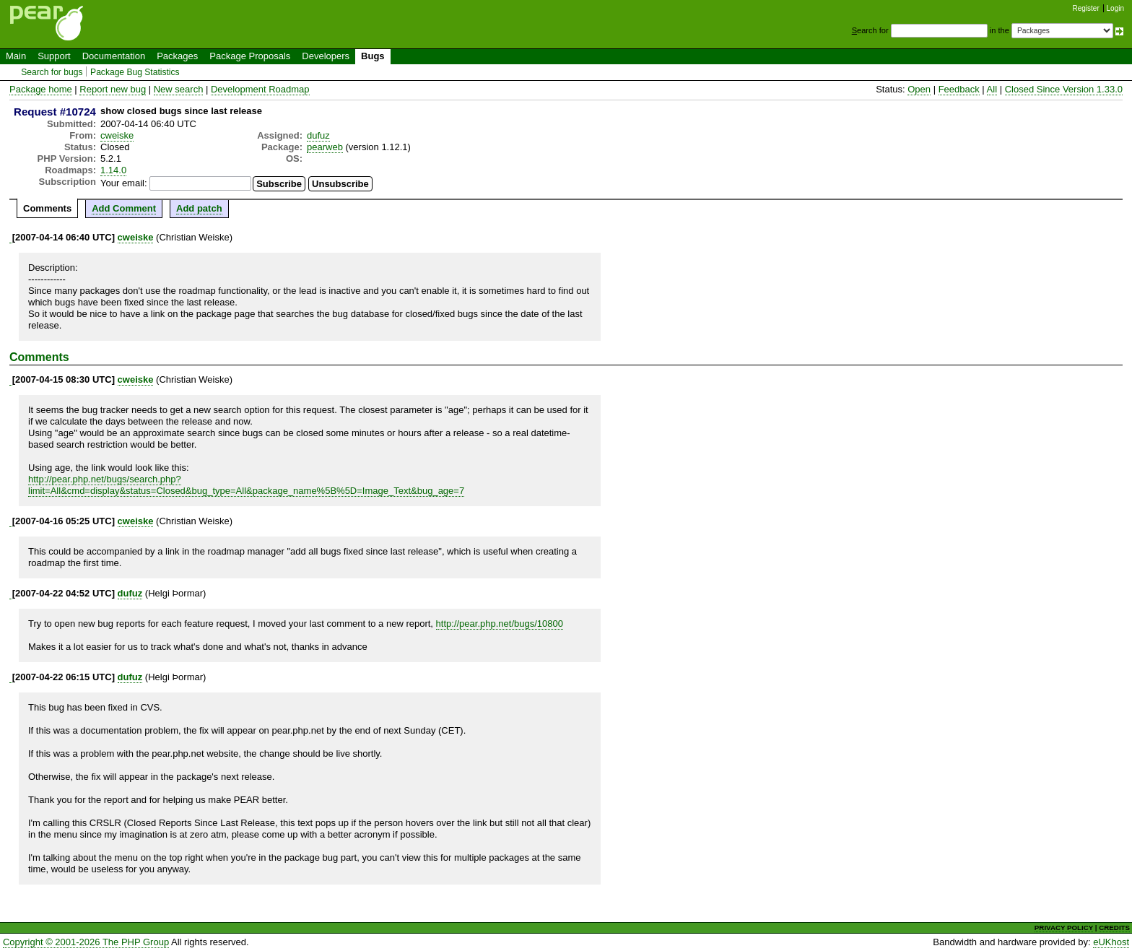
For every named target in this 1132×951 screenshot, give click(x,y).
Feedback (959, 89)
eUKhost (1111, 942)
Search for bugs (51, 72)
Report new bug (112, 89)
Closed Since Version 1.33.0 (1064, 89)
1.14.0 (113, 170)
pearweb (325, 147)
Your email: (123, 183)
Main (16, 56)
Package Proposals (249, 56)
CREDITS (1114, 928)
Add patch (199, 208)
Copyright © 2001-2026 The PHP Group (86, 942)
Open (919, 89)
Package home (40, 89)
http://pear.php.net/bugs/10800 (499, 623)
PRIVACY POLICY (1064, 928)
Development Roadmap (260, 89)
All (992, 89)
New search (179, 89)
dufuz (318, 135)
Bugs (373, 56)
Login (1115, 8)
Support (54, 56)
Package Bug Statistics (135, 72)
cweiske (117, 135)
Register (1086, 8)
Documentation (113, 56)
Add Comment (124, 208)
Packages (177, 56)
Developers (325, 56)
